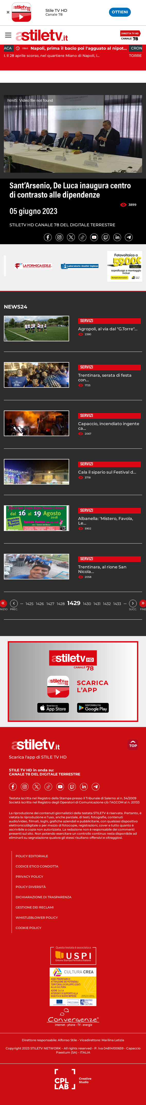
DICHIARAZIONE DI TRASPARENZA (43, 897)
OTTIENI (120, 11)
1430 (87, 603)
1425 (29, 603)
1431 (97, 603)
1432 (107, 603)
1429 (73, 603)
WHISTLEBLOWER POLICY (37, 917)
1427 (50, 603)
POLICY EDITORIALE (32, 856)
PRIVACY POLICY (29, 876)
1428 (61, 603)
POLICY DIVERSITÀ (31, 887)
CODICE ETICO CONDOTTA (37, 866)
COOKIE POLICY (28, 928)
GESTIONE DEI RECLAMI (35, 907)
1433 (117, 603)
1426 (40, 603)
